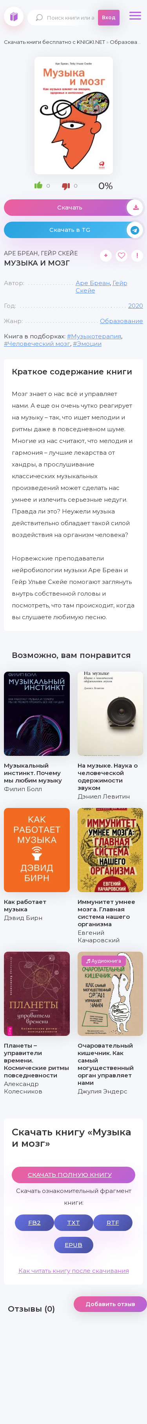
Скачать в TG (96, 230)
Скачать (100, 207)
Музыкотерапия (96, 336)
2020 (135, 305)
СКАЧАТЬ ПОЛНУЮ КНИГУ (70, 1174)
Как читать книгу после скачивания (73, 1270)
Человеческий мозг (39, 343)
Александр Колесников (23, 1087)
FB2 (34, 1222)
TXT (73, 1222)
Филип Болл (23, 789)
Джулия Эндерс (102, 1091)
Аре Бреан (93, 283)
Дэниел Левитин (104, 796)
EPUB (73, 1245)
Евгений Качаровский (99, 936)
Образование (121, 321)
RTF (113, 1222)
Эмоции (89, 343)
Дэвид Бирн (23, 918)
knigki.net (14, 16)
